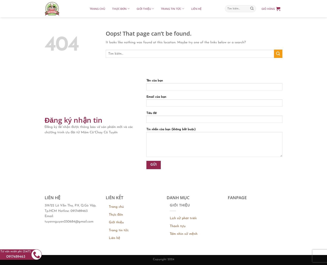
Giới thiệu (145, 9)
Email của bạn (214, 102)
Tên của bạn (214, 86)
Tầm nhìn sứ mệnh (183, 234)
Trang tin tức (172, 9)
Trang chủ (97, 9)
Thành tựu (178, 226)
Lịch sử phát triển (183, 218)
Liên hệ (196, 9)
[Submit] (251, 8)
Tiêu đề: (214, 119)
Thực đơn (121, 9)
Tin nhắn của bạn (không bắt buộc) (214, 144)
